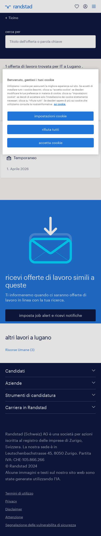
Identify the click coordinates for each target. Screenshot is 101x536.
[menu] (94, 6)
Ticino (13, 18)
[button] (45, 88)
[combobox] (50, 41)
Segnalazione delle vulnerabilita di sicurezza (40, 525)
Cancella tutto (84, 96)
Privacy (11, 501)
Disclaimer (13, 509)
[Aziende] (50, 383)
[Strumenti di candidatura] (50, 395)
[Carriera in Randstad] (50, 407)
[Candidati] (50, 370)
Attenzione (14, 517)
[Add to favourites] (91, 131)
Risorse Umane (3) (19, 350)
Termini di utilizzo (19, 493)
